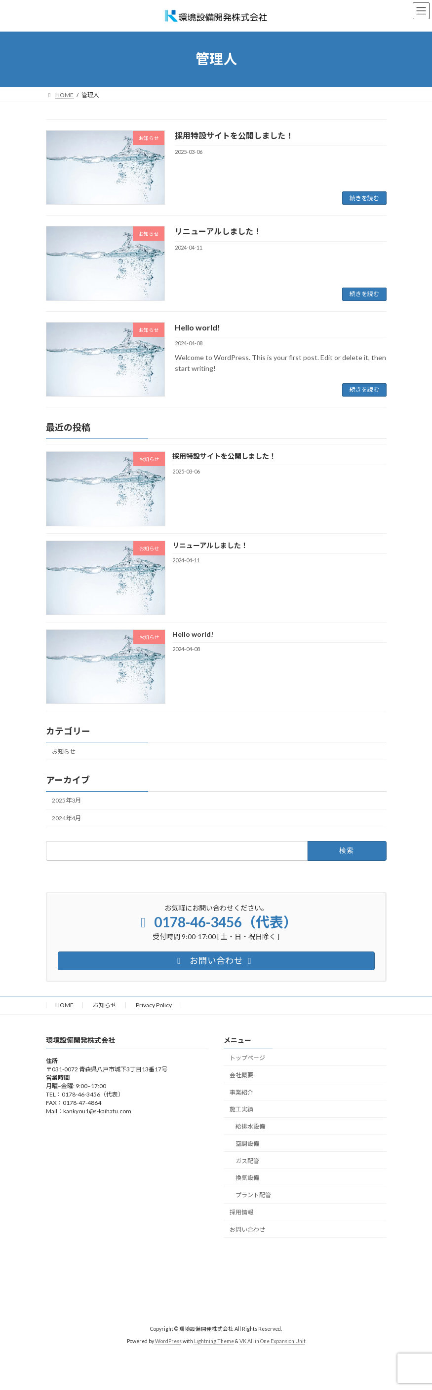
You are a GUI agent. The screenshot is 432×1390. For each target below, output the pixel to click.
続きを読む (364, 198)
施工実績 (241, 1109)
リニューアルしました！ (218, 231)
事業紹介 (241, 1092)
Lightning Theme (214, 1341)
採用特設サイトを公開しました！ (234, 135)
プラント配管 (253, 1195)
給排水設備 (250, 1126)
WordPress (168, 1341)
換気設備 (247, 1178)
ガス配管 (247, 1161)
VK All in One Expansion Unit (272, 1341)
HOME (64, 1005)
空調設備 (247, 1143)
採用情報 (241, 1212)
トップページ (247, 1057)
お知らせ (64, 751)
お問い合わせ (247, 1229)
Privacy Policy (154, 1005)
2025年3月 (66, 800)
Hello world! (197, 327)
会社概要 (241, 1075)
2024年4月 (66, 818)
